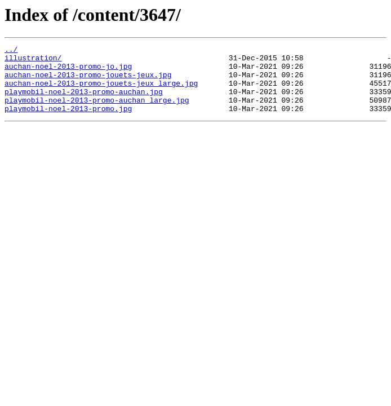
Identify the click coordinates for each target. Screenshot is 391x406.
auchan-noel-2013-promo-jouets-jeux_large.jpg (101, 91)
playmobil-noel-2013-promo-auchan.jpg (84, 101)
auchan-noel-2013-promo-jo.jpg (68, 71)
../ (11, 51)
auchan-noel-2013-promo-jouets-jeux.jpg (88, 81)
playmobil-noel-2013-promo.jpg (68, 122)
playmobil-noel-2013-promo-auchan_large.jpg (97, 112)
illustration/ (33, 61)
